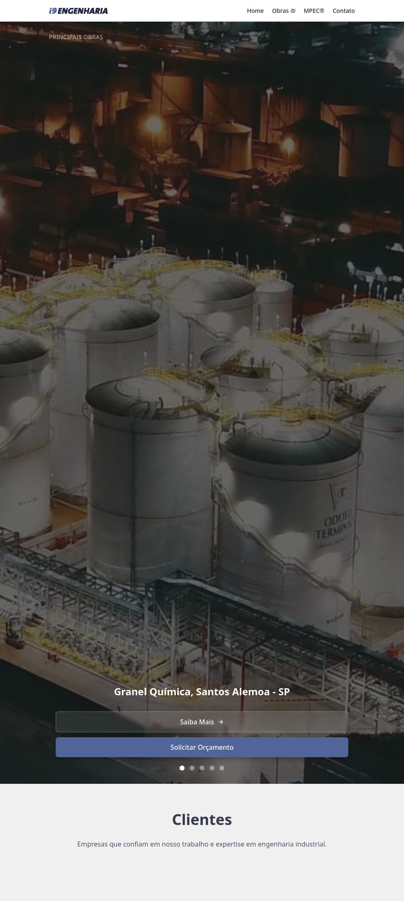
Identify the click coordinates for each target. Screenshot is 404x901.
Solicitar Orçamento (202, 747)
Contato (344, 11)
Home (255, 11)
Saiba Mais (202, 721)
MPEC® (314, 11)
